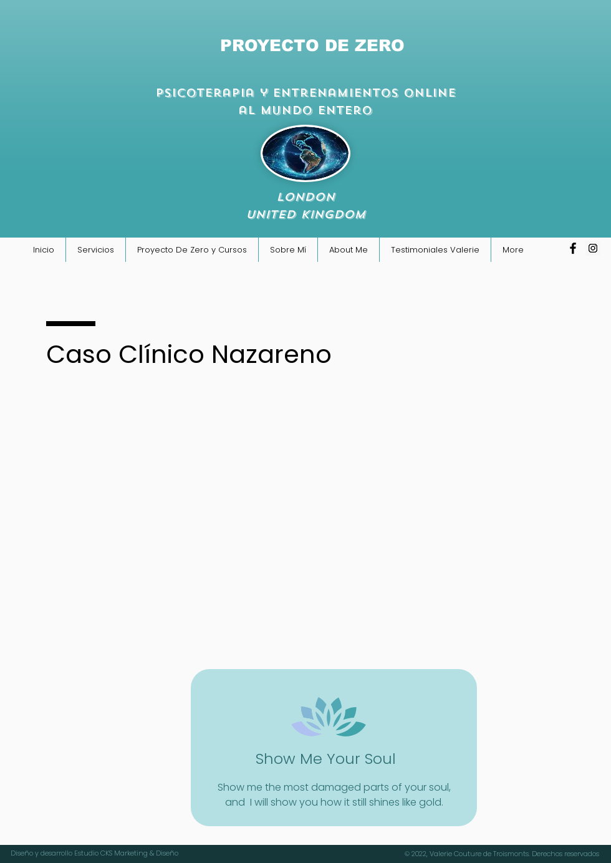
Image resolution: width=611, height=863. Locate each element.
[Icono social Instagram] (592, 248)
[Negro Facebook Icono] (572, 248)
